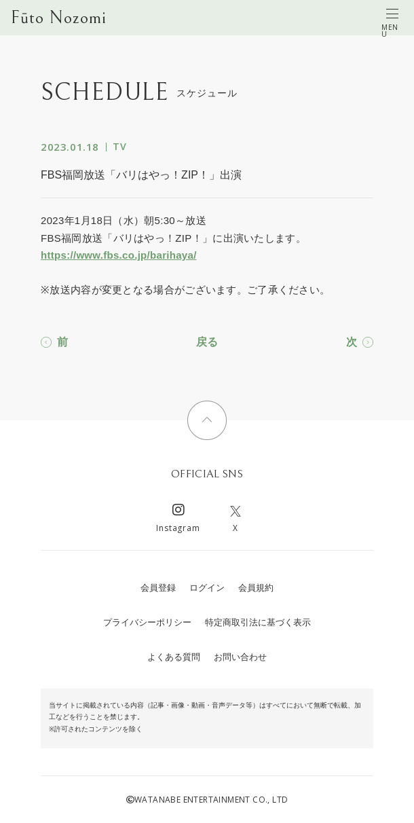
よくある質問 (173, 657)
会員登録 (158, 587)
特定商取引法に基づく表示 (258, 622)
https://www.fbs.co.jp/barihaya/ (119, 255)
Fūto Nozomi (59, 17)
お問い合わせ (240, 657)
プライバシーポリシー (147, 622)
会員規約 (256, 587)
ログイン (207, 587)
